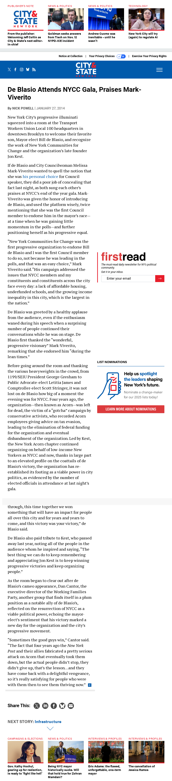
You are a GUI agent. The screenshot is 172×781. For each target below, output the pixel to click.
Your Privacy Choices (107, 56)
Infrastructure (48, 721)
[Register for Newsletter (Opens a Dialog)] (159, 278)
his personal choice (40, 176)
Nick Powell (23, 108)
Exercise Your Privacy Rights (149, 56)
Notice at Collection (70, 56)
